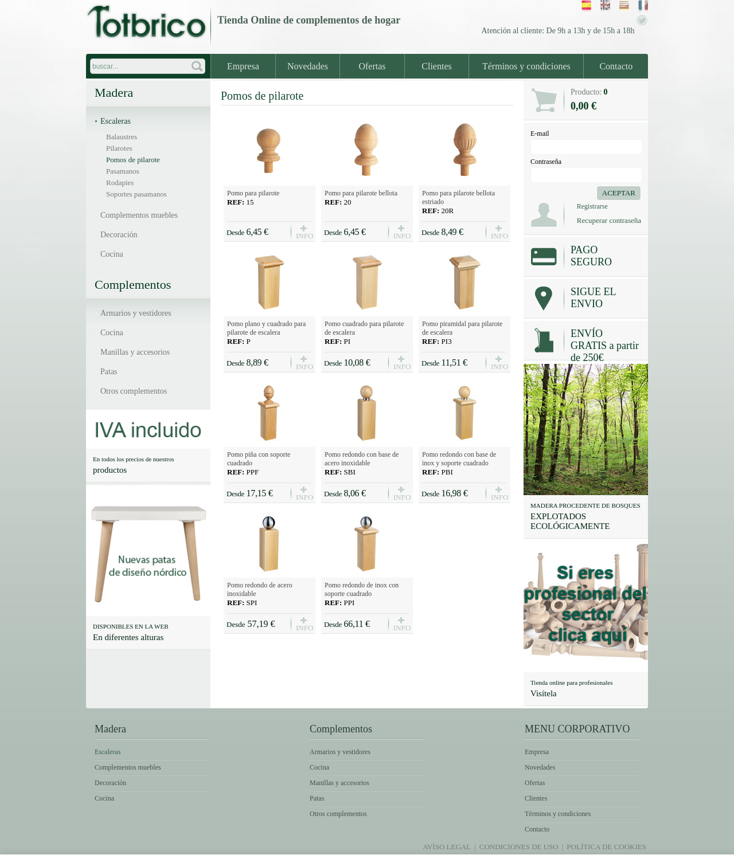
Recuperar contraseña (609, 220)
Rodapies (120, 182)
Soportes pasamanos (136, 194)
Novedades (307, 66)
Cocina (111, 254)
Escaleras (115, 121)
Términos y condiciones (526, 66)
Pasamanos (122, 171)
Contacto (616, 66)
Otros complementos (133, 391)
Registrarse (592, 206)
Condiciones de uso (519, 846)
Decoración (119, 234)
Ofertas (371, 66)
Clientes (436, 66)
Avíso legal (447, 846)
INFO (303, 235)
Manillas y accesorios (135, 352)
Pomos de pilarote (133, 159)
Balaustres (121, 136)
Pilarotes (119, 148)
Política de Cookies (606, 846)
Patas (109, 371)
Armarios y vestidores (135, 313)
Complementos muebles (139, 215)
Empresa (243, 66)
